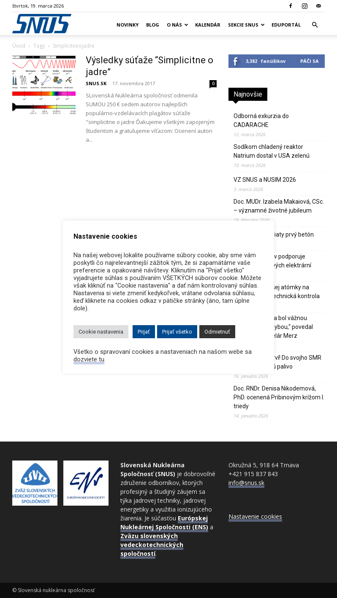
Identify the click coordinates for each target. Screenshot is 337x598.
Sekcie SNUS (246, 25)
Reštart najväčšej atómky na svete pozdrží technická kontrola (277, 291)
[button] (314, 25)
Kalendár (207, 25)
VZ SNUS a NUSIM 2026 (265, 179)
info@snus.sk (246, 483)
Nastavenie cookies (255, 516)
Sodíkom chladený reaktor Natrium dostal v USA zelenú (272, 151)
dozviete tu (88, 359)
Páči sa (309, 61)
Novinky (128, 25)
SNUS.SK (96, 83)
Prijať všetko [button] (177, 332)
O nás (177, 25)
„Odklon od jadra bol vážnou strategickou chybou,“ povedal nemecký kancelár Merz (273, 327)
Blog (152, 25)
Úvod (18, 45)
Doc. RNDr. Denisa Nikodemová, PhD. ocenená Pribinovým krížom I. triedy (279, 397)
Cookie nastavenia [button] (101, 332)
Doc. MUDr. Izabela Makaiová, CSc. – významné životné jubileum (279, 206)
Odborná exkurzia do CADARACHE (261, 120)
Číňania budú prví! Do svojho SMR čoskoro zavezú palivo (277, 362)
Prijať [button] (144, 332)
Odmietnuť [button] (217, 332)
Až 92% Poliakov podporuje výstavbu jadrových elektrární (272, 261)
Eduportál (286, 25)
